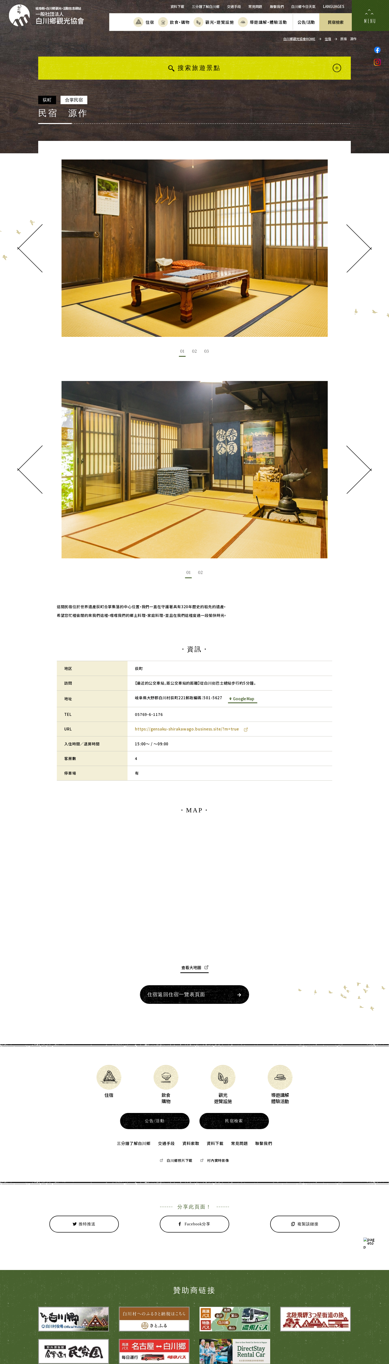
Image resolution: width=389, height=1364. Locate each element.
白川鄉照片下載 (176, 1160)
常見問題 (255, 6)
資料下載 (177, 6)
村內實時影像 (214, 1160)
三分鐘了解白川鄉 (206, 6)
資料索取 (190, 1143)
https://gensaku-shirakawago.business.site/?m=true (191, 728)
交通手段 (234, 6)
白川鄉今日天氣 (303, 6)
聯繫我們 (277, 6)
